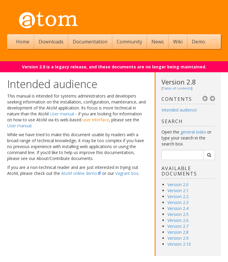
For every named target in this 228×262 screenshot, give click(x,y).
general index (193, 132)
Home (22, 41)
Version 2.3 (178, 202)
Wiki (178, 41)
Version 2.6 (178, 220)
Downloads (51, 41)
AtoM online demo (79, 173)
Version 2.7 (178, 226)
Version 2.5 (178, 214)
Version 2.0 (178, 184)
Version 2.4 (178, 208)
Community (129, 41)
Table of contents (177, 88)
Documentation (90, 41)
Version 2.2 (178, 196)
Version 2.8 (179, 81)
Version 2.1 (178, 190)
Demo (198, 41)
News (157, 41)
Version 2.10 (179, 244)
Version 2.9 (178, 238)
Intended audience (179, 110)
